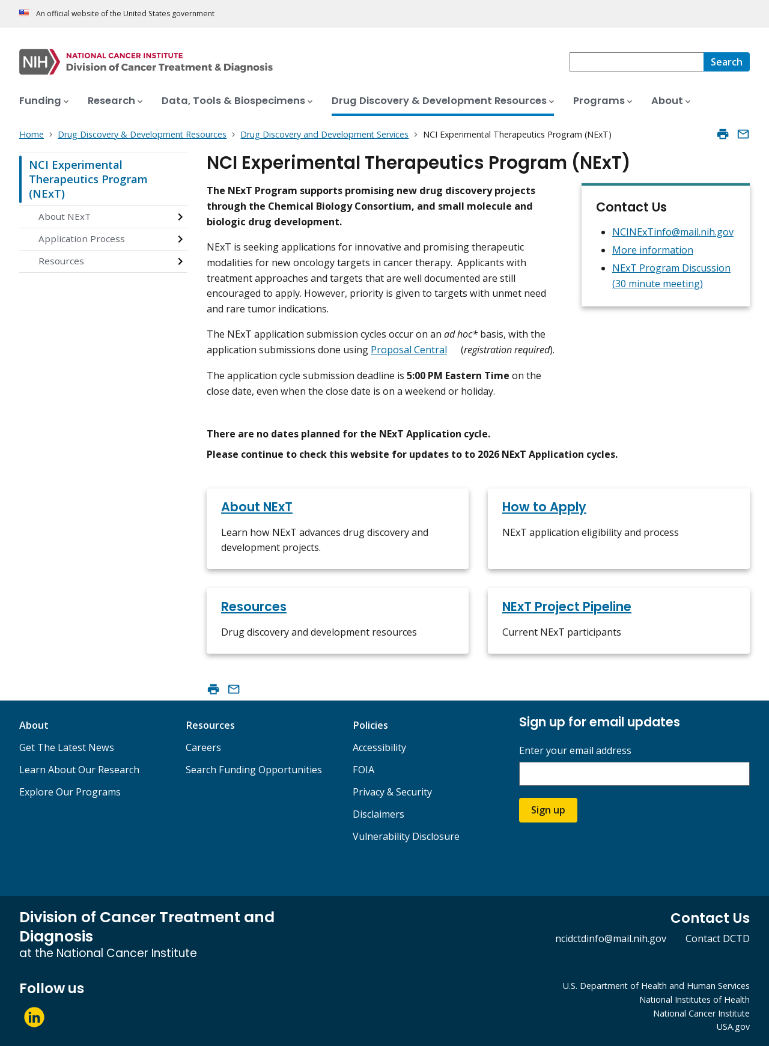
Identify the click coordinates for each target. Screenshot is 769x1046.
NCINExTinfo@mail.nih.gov (673, 232)
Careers (203, 747)
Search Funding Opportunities (254, 769)
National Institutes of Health (694, 999)
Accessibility (379, 747)
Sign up (548, 809)
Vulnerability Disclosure (406, 836)
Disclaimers (378, 814)
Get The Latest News (66, 747)
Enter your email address (575, 750)
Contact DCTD (717, 938)
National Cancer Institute (701, 1013)
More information (652, 250)
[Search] (727, 61)
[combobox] (637, 61)
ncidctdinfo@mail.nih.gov (610, 938)
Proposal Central (409, 349)
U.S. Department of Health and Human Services (656, 985)
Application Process (81, 239)
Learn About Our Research (79, 769)
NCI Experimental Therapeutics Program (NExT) (88, 178)
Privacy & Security (392, 791)
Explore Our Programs (70, 791)
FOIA (363, 769)
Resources (61, 261)
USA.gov (733, 1026)
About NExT (64, 216)
